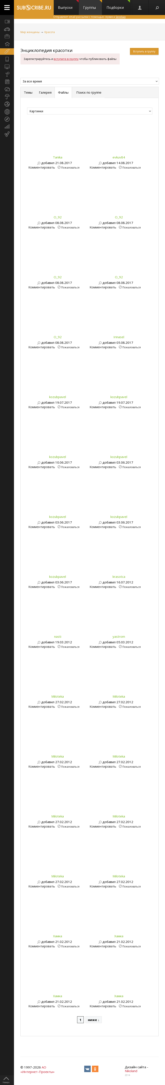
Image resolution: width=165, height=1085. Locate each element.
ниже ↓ (93, 1020)
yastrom (119, 636)
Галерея (45, 92)
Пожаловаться (70, 167)
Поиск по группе (88, 92)
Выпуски (68, 5)
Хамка (57, 936)
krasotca (119, 576)
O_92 (58, 217)
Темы (28, 92)
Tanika (57, 157)
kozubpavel (57, 397)
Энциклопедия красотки (46, 50)
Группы (92, 5)
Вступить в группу (144, 51)
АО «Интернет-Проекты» (37, 1069)
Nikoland (131, 1071)
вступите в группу (66, 59)
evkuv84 (119, 157)
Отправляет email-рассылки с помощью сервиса (89, 17)
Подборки (118, 5)
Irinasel (118, 337)
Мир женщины (30, 32)
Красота (49, 32)
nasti (57, 636)
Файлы (63, 92)
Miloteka (57, 696)
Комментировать (41, 167)
